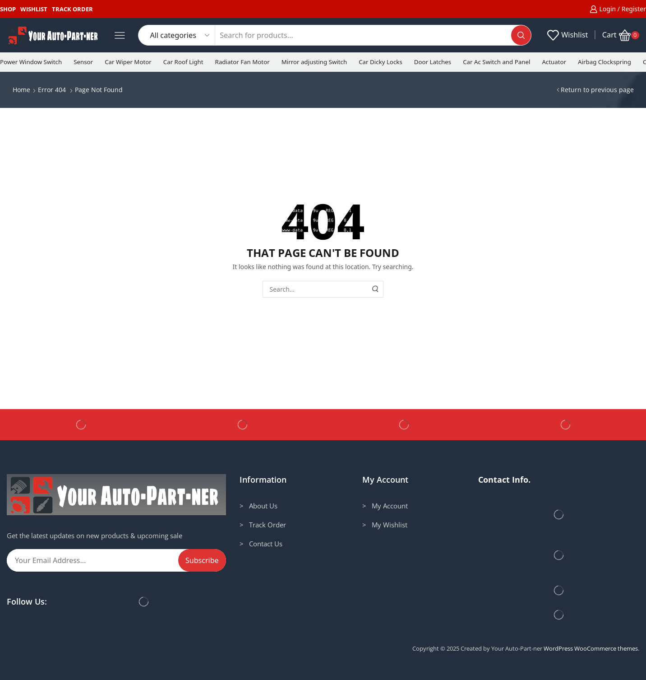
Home (21, 89)
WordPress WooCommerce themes (591, 648)
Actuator (554, 62)
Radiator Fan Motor (242, 62)
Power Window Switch (31, 62)
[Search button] (521, 35)
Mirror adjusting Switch (314, 62)
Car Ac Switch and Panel (496, 62)
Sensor (83, 62)
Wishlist (33, 9)
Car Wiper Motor (128, 62)
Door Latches (432, 62)
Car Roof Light (183, 62)
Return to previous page (597, 89)
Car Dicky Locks (380, 62)
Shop (8, 9)
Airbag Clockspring (604, 62)
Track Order (72, 9)
